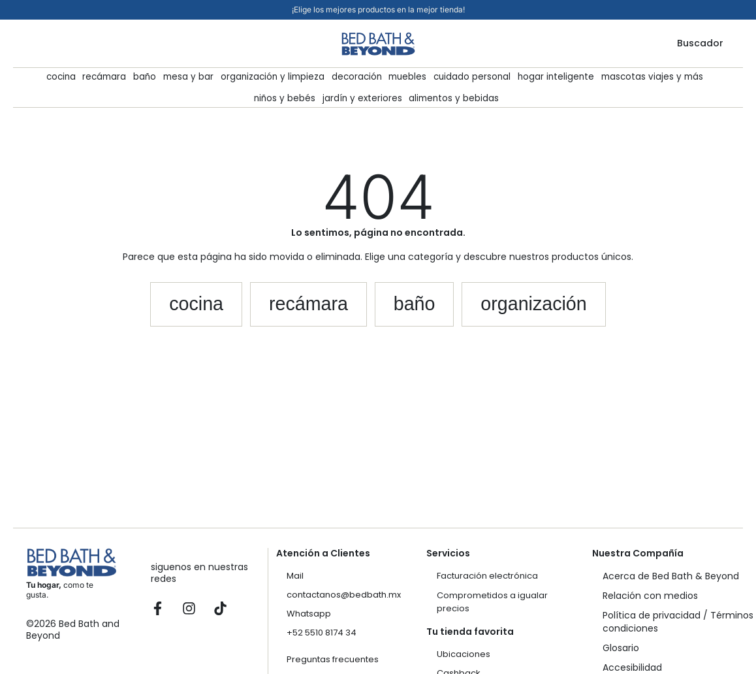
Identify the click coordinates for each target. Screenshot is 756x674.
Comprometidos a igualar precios (492, 602)
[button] (163, 308)
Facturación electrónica (487, 576)
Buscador (700, 43)
